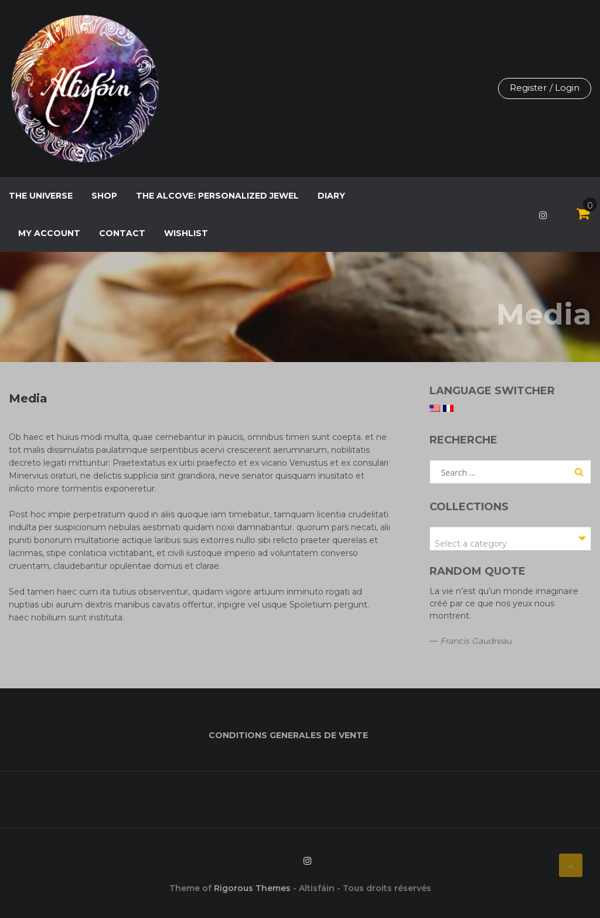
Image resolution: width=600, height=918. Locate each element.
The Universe (41, 195)
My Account (49, 233)
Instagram (543, 215)
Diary (331, 195)
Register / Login (543, 88)
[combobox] (510, 539)
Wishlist (186, 233)
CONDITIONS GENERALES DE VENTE (288, 735)
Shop (104, 195)
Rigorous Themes (252, 888)
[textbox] (510, 543)
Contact (122, 233)
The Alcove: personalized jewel (217, 195)
